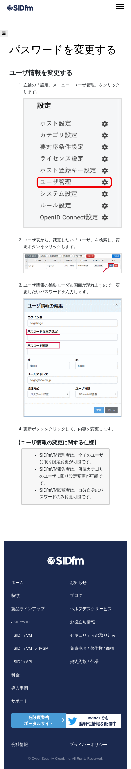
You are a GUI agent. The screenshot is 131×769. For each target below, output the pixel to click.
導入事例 (19, 688)
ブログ (76, 595)
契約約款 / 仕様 (84, 661)
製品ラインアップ (28, 608)
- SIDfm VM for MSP (29, 648)
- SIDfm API (21, 661)
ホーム (17, 582)
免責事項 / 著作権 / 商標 (92, 648)
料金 (15, 674)
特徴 (15, 595)
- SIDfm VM (21, 635)
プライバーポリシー (88, 744)
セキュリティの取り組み (93, 635)
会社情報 (19, 744)
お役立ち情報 (82, 622)
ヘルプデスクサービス (91, 608)
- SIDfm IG (20, 622)
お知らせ (78, 582)
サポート (19, 701)
